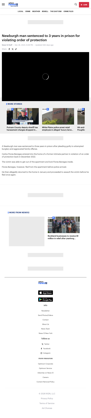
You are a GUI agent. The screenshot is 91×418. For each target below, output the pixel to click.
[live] (84, 4)
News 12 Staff (7, 45)
